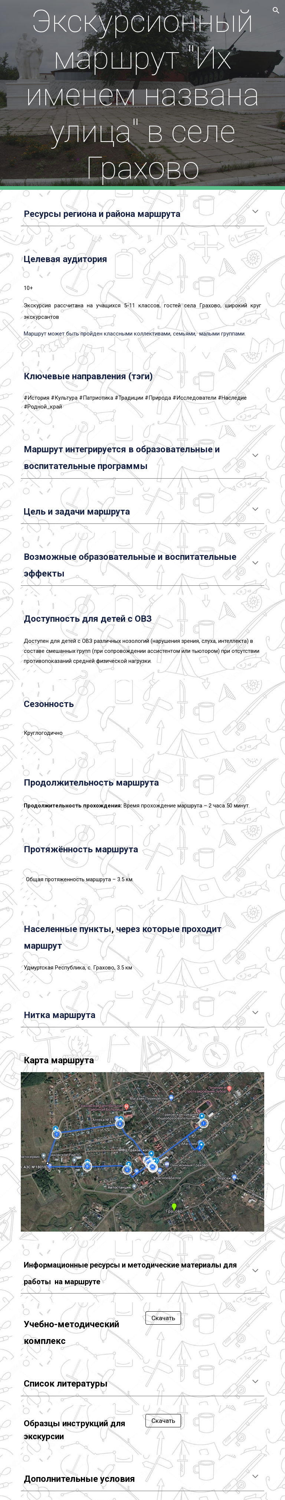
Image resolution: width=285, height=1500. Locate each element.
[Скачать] (163, 1318)
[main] (142, 95)
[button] (276, 10)
